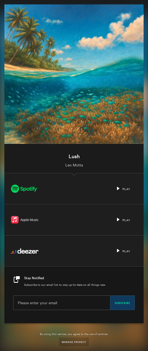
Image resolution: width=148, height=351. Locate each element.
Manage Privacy (74, 342)
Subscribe (122, 303)
